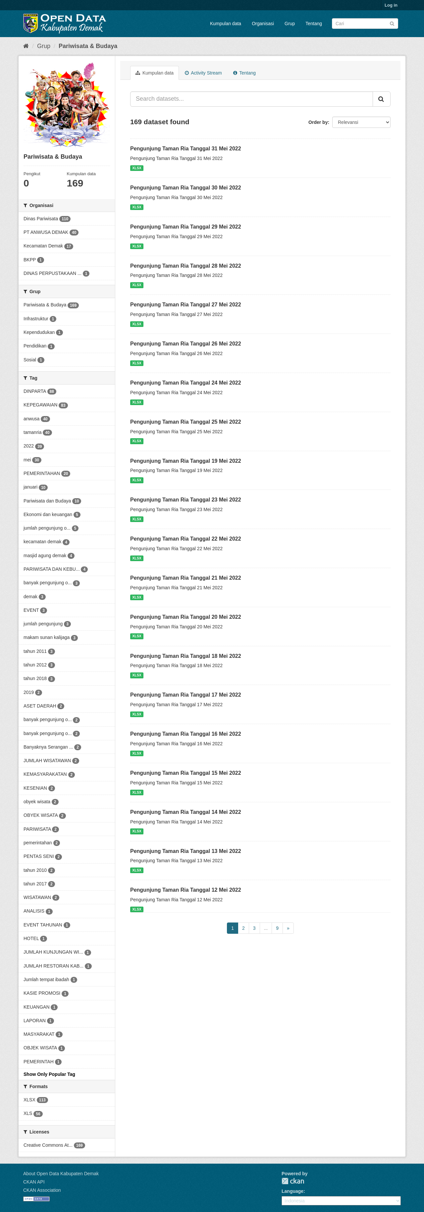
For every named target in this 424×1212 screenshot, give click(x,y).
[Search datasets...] (251, 99)
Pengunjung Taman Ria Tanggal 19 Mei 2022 (185, 461)
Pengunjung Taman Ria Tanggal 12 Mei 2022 (185, 890)
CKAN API (34, 1182)
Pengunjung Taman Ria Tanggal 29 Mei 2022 (185, 227)
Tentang (313, 23)
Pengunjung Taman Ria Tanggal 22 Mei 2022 (185, 539)
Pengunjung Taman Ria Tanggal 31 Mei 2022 (185, 148)
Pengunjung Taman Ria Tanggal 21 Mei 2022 (185, 578)
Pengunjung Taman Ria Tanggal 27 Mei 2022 (185, 304)
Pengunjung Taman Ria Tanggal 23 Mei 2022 (185, 499)
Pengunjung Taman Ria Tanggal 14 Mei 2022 (185, 812)
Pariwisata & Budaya (88, 46)
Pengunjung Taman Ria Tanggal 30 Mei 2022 (185, 187)
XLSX (136, 168)
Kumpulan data (225, 23)
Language (292, 1191)
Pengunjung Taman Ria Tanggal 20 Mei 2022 (185, 617)
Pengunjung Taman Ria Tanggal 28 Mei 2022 (185, 266)
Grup (290, 23)
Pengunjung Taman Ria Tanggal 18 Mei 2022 (185, 656)
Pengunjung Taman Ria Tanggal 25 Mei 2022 (185, 422)
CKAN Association (42, 1190)
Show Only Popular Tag (49, 1074)
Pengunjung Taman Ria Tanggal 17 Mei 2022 (185, 695)
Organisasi (263, 23)
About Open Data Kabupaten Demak (61, 1173)
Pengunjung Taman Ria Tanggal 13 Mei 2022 (185, 851)
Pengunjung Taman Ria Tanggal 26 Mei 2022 (185, 343)
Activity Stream (203, 73)
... (266, 928)
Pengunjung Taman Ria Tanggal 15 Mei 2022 (185, 773)
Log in (391, 5)
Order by (318, 122)
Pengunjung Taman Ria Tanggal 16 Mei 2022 (185, 734)
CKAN (293, 1181)
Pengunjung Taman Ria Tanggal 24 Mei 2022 (185, 383)
